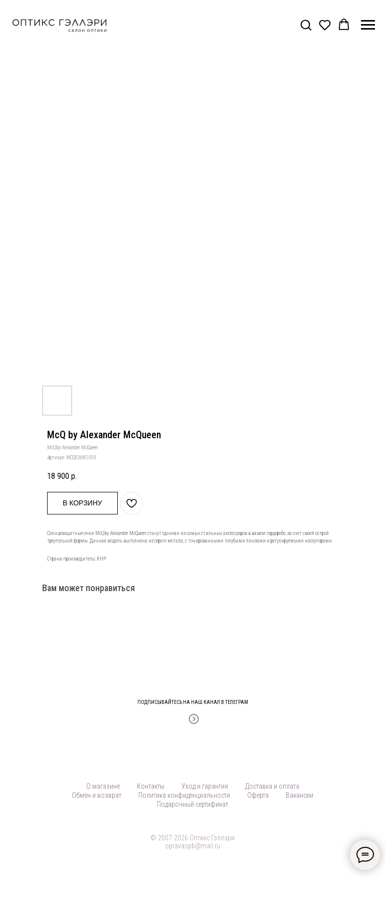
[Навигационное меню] (368, 25)
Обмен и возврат (96, 795)
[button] (306, 25)
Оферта (258, 795)
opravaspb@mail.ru (192, 846)
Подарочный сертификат (192, 804)
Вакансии (299, 795)
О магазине (103, 786)
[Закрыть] (374, 696)
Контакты (150, 786)
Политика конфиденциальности (184, 795)
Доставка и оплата (272, 786)
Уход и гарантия (204, 786)
